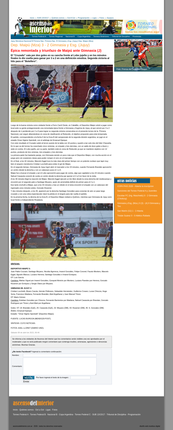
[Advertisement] (60, 7)
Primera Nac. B (51, 41)
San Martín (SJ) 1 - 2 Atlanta (130, 211)
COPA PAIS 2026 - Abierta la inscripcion (135, 186)
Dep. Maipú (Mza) (85, 41)
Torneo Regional (56, 36)
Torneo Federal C (83, 414)
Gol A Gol (71, 18)
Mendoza (19, 41)
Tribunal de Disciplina (121, 36)
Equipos (110, 18)
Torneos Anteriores (101, 36)
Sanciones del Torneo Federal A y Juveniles (137, 191)
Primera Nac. (38, 41)
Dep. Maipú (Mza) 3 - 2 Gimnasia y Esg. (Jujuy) (50, 45)
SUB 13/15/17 (43, 18)
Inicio (32, 18)
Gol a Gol (39, 410)
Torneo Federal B (38, 414)
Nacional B (70, 36)
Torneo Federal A (39, 36)
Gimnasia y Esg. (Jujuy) (68, 41)
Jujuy (13, 41)
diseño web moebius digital (150, 426)
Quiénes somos (57, 18)
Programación (83, 18)
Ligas (94, 18)
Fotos (101, 18)
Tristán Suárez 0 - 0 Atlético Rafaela (133, 215)
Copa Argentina (83, 36)
